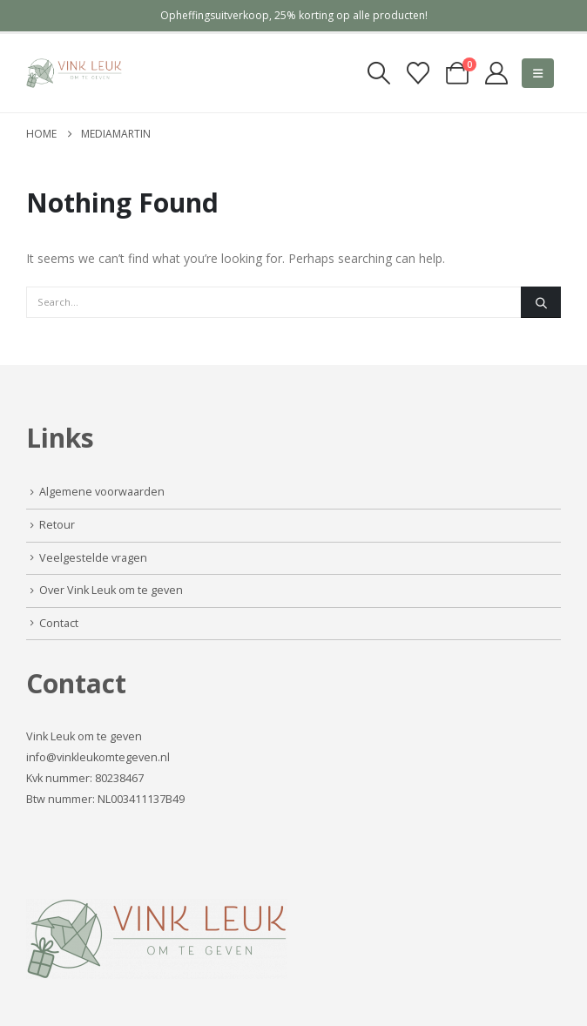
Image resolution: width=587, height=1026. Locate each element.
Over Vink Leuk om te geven (111, 590)
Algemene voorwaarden (102, 491)
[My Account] (496, 73)
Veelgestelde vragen (93, 557)
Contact (58, 623)
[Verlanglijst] (417, 73)
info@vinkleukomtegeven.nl (98, 757)
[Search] (541, 302)
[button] (378, 73)
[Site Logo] (74, 73)
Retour (57, 524)
